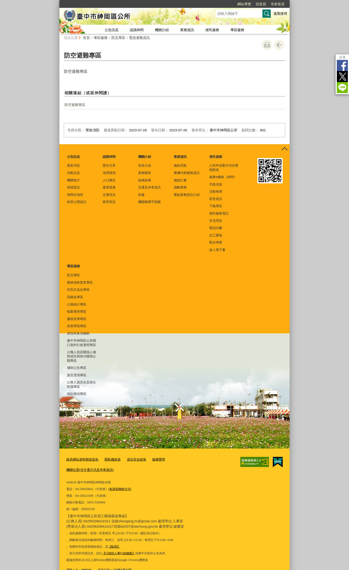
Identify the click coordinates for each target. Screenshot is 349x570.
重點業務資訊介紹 (187, 195)
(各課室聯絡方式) (119, 477)
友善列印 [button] (267, 45)
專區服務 (237, 30)
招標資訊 (73, 187)
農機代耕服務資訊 (187, 173)
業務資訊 (187, 30)
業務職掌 (144, 173)
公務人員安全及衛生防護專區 (81, 384)
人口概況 (109, 180)
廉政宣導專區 (76, 319)
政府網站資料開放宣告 (81, 459)
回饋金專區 (75, 297)
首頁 (86, 38)
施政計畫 (180, 180)
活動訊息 (73, 173)
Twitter (342, 76)
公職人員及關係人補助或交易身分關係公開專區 (81, 356)
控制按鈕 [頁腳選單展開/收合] (284, 149)
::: (57, 2)
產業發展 (109, 187)
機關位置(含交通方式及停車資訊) (187, 459)
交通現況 (109, 195)
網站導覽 (244, 4)
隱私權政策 (109, 459)
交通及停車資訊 (149, 187)
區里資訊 (215, 199)
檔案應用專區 (76, 311)
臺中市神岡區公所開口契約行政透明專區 (81, 343)
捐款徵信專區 (76, 394)
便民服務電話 (219, 213)
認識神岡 (137, 30)
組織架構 (144, 180)
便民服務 (212, 30)
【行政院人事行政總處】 (118, 542)
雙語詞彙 (215, 228)
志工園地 (215, 235)
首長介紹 (144, 165)
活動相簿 (215, 191)
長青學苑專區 (76, 326)
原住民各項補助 (78, 333)
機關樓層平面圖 (149, 202)
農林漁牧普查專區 (80, 282)
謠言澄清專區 (76, 375)
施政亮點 (180, 165)
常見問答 (215, 221)
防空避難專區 (74, 105)
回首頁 (261, 4)
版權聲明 (153, 459)
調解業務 (180, 187)
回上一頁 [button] (279, 45)
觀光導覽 (215, 242)
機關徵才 (73, 180)
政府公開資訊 (76, 202)
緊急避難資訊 (139, 38)
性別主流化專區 (78, 289)
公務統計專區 (76, 304)
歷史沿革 (109, 165)
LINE (342, 87)
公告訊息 (112, 30)
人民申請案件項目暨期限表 (223, 167)
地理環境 (109, 173)
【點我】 (114, 535)
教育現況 (109, 202)
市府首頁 (278, 4)
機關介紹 (162, 30)
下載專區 (215, 206)
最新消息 (73, 165)
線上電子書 (217, 250)
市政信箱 (215, 184)
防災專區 (118, 38)
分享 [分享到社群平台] (342, 57)
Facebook (342, 65)
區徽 (141, 195)
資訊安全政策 (132, 459)
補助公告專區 (76, 368)
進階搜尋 (280, 13)
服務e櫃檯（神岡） (223, 177)
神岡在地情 (75, 195)
